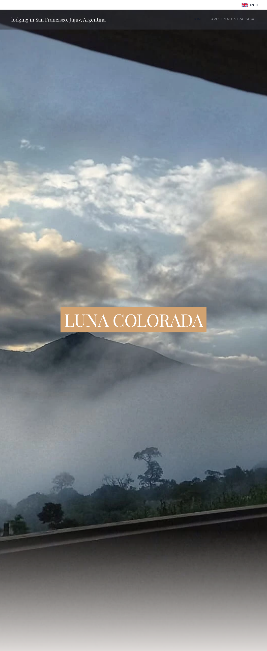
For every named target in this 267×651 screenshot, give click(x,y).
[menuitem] (246, 20)
